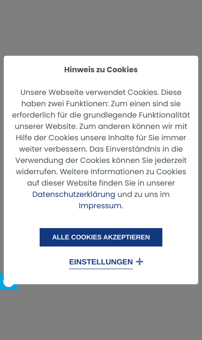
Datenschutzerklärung (73, 194)
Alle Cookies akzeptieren (101, 237)
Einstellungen (101, 262)
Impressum (100, 205)
